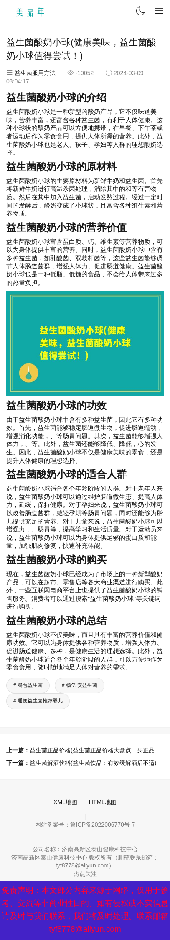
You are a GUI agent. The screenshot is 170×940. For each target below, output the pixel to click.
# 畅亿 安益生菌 (79, 685)
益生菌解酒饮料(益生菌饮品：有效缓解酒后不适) (93, 763)
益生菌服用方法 (35, 73)
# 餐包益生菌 (28, 685)
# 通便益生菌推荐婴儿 (38, 701)
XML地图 (65, 802)
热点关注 (85, 873)
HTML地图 (103, 802)
